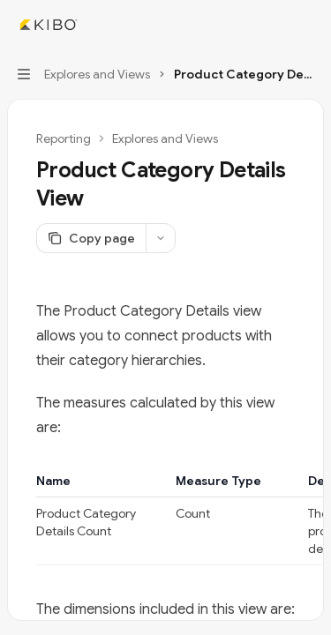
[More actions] (308, 24)
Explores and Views (165, 138)
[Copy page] (91, 238)
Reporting (63, 138)
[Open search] (274, 25)
